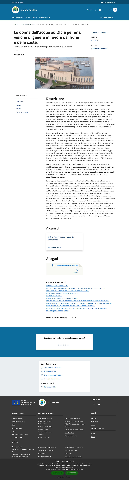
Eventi (93, 437)
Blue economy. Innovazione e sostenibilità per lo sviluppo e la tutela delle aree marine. (75, 288)
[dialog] (64, 469)
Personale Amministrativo (20, 434)
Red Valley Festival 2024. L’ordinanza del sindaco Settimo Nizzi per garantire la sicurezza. (76, 308)
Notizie (93, 418)
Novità (22, 24)
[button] (64, 477)
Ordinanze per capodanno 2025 (57, 286)
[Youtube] (99, 10)
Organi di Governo (17, 418)
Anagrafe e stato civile (45, 418)
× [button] (127, 460)
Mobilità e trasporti (44, 437)
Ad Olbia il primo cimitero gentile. (57, 311)
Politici (14, 431)
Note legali (68, 453)
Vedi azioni (105, 33)
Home (16, 24)
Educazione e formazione (72, 418)
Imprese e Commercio (44, 426)
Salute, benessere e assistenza (74, 430)
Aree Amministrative (18, 421)
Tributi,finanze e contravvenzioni (75, 424)
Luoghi (93, 434)
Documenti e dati (17, 438)
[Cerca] (115, 10)
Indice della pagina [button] (21, 96)
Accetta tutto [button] (57, 473)
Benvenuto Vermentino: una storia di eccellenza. (62, 293)
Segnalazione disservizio (45, 450)
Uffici (13, 425)
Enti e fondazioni (17, 428)
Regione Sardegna (17, 2)
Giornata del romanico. (54, 296)
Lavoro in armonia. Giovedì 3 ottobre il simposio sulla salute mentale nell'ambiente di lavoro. (77, 301)
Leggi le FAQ (42, 453)
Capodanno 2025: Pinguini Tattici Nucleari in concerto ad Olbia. (67, 291)
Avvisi (93, 425)
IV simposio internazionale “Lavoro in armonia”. (62, 298)
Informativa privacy (71, 450)
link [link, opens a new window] (82, 469)
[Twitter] (94, 10)
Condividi (95, 33)
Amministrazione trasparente (74, 447)
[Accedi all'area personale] (108, 2)
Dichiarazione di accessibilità (73, 457)
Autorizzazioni (69, 433)
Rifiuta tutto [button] (71, 473)
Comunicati (29, 24)
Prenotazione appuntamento (47, 447)
